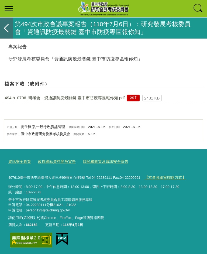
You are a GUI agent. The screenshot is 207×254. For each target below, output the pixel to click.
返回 (6, 28)
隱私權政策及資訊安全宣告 (100, 161)
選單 (8, 8)
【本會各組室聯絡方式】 (163, 176)
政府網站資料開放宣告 (53, 161)
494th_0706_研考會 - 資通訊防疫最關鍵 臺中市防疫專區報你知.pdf (65, 97)
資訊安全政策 (18, 161)
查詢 (198, 8)
